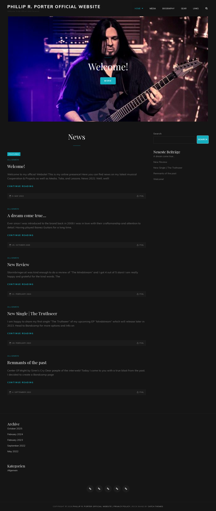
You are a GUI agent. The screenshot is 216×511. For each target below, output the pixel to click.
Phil (142, 196)
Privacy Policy (122, 506)
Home (138, 8)
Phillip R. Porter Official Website (54, 6)
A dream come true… (26, 215)
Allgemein (13, 160)
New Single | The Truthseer (32, 313)
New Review (18, 264)
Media (153, 8)
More (108, 81)
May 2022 (12, 451)
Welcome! (16, 166)
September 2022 (16, 445)
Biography (168, 8)
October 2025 (14, 428)
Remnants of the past (27, 362)
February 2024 (15, 434)
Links (196, 8)
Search (157, 133)
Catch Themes (155, 506)
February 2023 (15, 439)
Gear (184, 8)
